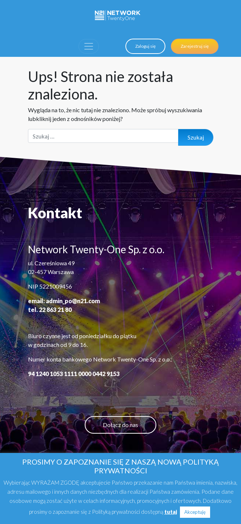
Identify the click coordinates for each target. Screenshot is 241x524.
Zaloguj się (145, 46)
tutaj (170, 511)
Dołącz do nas (120, 424)
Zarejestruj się (195, 46)
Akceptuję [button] (195, 512)
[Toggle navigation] (89, 46)
